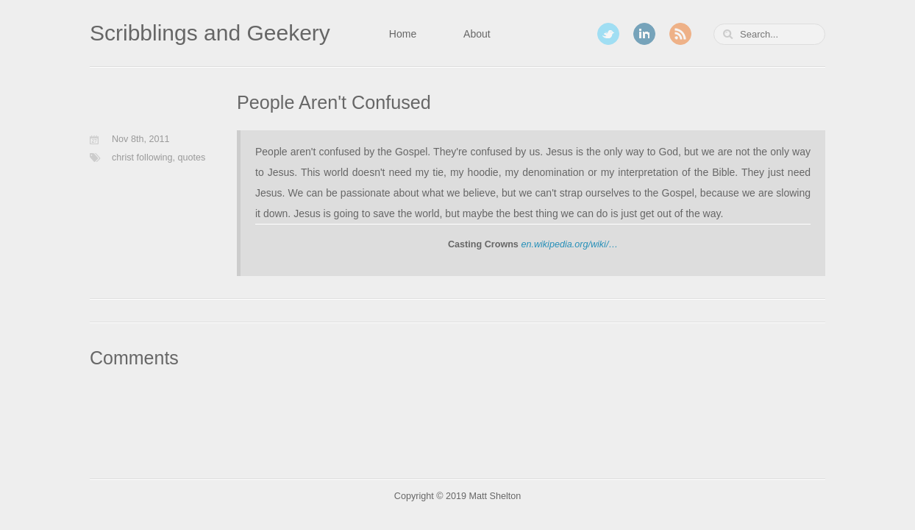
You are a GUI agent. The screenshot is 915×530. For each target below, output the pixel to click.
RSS (680, 34)
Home (402, 34)
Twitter (608, 34)
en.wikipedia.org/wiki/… (569, 244)
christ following (142, 157)
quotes (192, 157)
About (477, 34)
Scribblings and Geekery (210, 33)
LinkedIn (644, 34)
